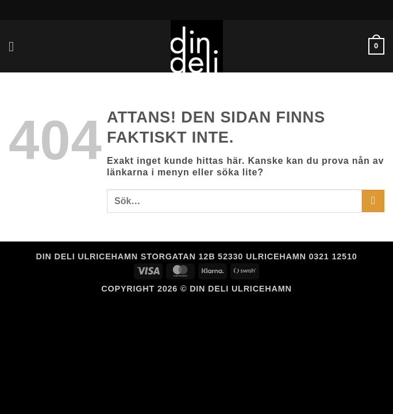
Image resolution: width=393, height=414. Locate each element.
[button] (15, 46)
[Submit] (373, 201)
